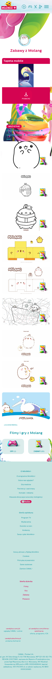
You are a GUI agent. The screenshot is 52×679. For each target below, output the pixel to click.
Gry (26, 591)
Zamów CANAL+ (26, 569)
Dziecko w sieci (26, 526)
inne (8, 139)
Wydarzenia (26, 522)
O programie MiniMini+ (26, 476)
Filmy (26, 586)
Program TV (26, 518)
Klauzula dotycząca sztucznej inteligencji (26, 497)
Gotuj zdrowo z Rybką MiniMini (26, 552)
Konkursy (26, 530)
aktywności (34, 135)
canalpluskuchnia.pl (13, 638)
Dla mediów (26, 484)
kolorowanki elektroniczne (22, 130)
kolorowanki (14, 135)
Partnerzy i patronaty (26, 489)
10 (15, 425)
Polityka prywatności (26, 560)
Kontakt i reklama (26, 493)
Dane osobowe (26, 564)
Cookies (26, 556)
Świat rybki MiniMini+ (26, 534)
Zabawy (26, 595)
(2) (13, 446)
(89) (39, 446)
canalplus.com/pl (13, 629)
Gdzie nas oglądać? (26, 480)
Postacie (26, 599)
